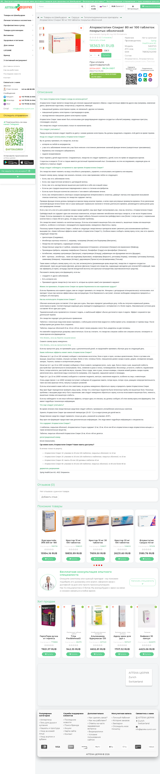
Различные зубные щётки (74, 633)
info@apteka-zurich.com (23, 109)
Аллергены (46, 720)
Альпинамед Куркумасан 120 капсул (98, 638)
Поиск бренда (72, 725)
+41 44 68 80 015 (28, 89)
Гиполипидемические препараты (101, 17)
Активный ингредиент (15, 60)
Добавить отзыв (49, 497)
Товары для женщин (13, 30)
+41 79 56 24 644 (27, 97)
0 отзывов (106, 37)
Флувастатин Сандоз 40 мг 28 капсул (146, 542)
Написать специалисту (142, 582)
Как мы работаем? (98, 720)
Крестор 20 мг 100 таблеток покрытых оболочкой (122, 543)
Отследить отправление (16, 115)
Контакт (7, 78)
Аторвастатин (131, 59)
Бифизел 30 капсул (146, 637)
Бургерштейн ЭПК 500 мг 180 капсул (49, 542)
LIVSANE (7, 50)
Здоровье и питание (13, 40)
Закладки (118, 723)
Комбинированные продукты (98, 633)
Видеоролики (96, 731)
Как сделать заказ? (98, 718)
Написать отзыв (97, 40)
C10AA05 (152, 49)
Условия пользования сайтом (94, 737)
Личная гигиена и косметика (17, 20)
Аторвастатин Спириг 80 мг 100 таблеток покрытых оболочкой (71, 20)
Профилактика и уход (14, 25)
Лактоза (151, 61)
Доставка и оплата (12, 66)
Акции (68, 728)
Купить (106, 55)
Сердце (75, 17)
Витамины (9, 35)
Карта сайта (70, 731)
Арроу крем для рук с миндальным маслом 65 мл (122, 639)
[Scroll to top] (17, 177)
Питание (147, 632)
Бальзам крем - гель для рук (122, 633)
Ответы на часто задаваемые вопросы (96, 726)
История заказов (121, 720)
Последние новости (12, 74)
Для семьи (9, 45)
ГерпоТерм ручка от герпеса (49, 637)
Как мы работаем (11, 70)
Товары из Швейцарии (14, 15)
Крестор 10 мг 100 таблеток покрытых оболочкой (73, 543)
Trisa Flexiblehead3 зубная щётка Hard (73, 639)
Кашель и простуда (50, 728)
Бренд (7, 55)
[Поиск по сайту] (82, 6)
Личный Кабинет (121, 718)
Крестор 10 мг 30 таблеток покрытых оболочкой (98, 543)
